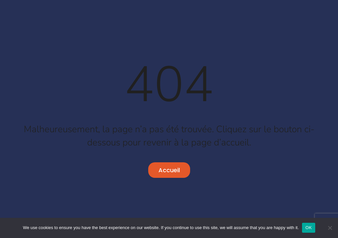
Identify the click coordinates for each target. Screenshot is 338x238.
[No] (329, 227)
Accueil (169, 170)
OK (308, 227)
